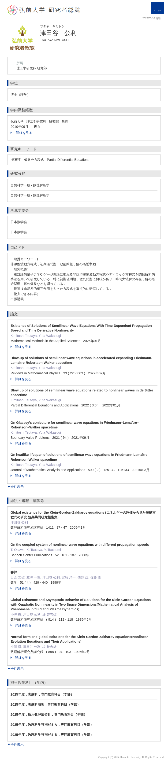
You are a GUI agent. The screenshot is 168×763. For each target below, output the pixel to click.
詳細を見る (21, 133)
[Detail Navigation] (157, 8)
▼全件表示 (15, 487)
